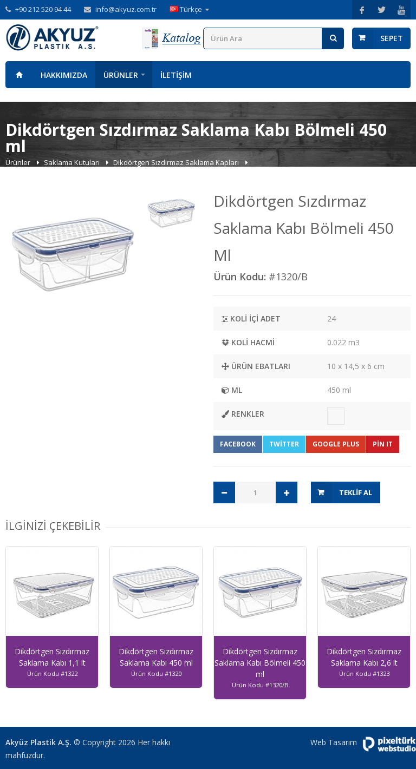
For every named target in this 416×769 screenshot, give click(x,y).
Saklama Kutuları (72, 162)
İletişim (176, 75)
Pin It (383, 444)
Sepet (391, 38)
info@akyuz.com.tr (126, 9)
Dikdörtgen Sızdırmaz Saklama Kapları (176, 162)
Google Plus (336, 444)
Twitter (284, 444)
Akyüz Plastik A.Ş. (38, 742)
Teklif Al (355, 492)
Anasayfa (18, 74)
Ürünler (120, 75)
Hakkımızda (64, 75)
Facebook (238, 444)
